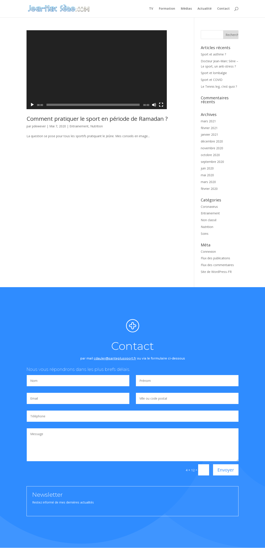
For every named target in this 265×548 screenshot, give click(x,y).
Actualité (204, 9)
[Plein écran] (161, 105)
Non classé (209, 220)
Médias (186, 9)
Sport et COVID (211, 80)
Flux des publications (215, 258)
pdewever (39, 126)
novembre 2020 (212, 148)
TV (151, 9)
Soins (204, 233)
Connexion (208, 251)
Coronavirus (209, 207)
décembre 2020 (212, 141)
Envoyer (225, 470)
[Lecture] (32, 105)
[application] (97, 69)
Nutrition (96, 126)
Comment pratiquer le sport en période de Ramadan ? (97, 119)
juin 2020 (207, 168)
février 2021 (209, 128)
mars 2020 (208, 182)
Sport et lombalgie (214, 73)
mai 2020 (207, 175)
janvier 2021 (209, 134)
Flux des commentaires (217, 265)
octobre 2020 (210, 155)
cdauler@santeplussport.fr (115, 358)
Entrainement (79, 126)
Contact (223, 9)
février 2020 (209, 189)
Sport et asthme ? (213, 54)
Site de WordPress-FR (216, 272)
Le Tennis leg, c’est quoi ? (219, 86)
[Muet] (154, 105)
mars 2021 (208, 121)
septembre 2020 (212, 162)
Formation (167, 9)
